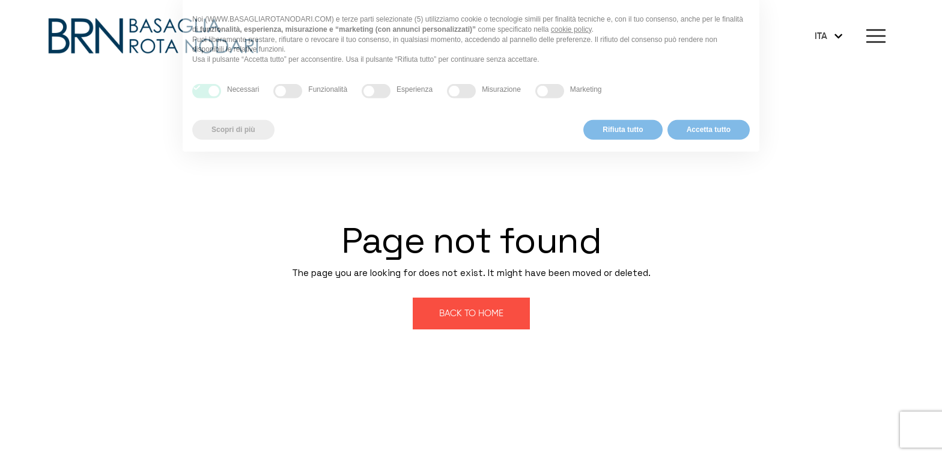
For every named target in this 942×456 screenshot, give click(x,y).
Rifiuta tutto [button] (623, 116)
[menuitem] (829, 36)
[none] (829, 36)
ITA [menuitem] (821, 36)
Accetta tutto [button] (709, 116)
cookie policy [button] (571, 15)
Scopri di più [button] (233, 116)
